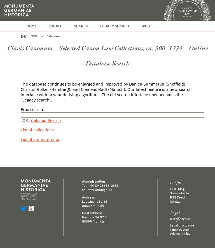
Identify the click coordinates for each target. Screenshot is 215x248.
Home (32, 26)
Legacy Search (114, 26)
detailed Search (46, 120)
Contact (175, 201)
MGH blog (177, 189)
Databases (53, 36)
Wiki (146, 26)
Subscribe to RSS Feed (179, 195)
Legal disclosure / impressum (182, 227)
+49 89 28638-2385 (103, 185)
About (55, 26)
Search (81, 26)
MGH (34, 36)
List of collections (37, 130)
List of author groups (40, 139)
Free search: (32, 109)
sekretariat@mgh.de (97, 190)
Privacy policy (180, 234)
